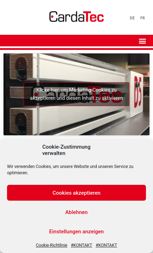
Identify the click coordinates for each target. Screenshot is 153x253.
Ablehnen (76, 212)
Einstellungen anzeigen (76, 231)
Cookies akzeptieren (76, 193)
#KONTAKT (81, 245)
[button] (142, 40)
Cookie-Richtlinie (51, 245)
